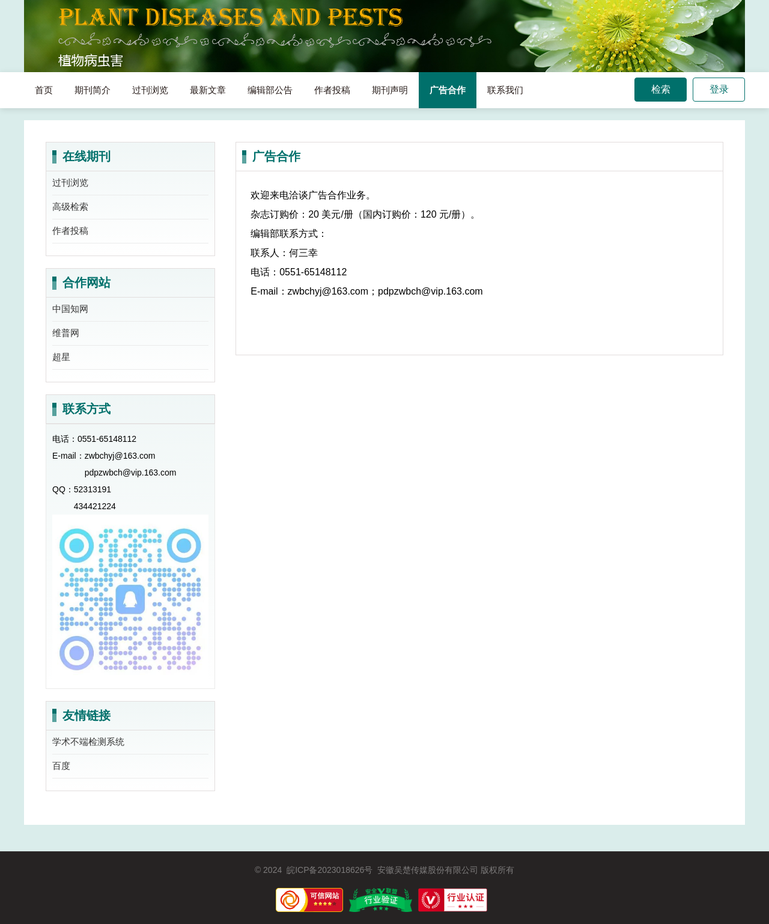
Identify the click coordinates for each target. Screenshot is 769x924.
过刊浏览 (150, 90)
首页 (44, 90)
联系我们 (505, 90)
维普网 (65, 333)
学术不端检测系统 (88, 741)
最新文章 (208, 90)
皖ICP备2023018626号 (329, 870)
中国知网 (70, 309)
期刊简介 (92, 90)
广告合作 (448, 90)
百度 (61, 765)
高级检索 (70, 206)
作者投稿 (332, 90)
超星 (61, 357)
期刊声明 (390, 90)
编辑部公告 (270, 90)
